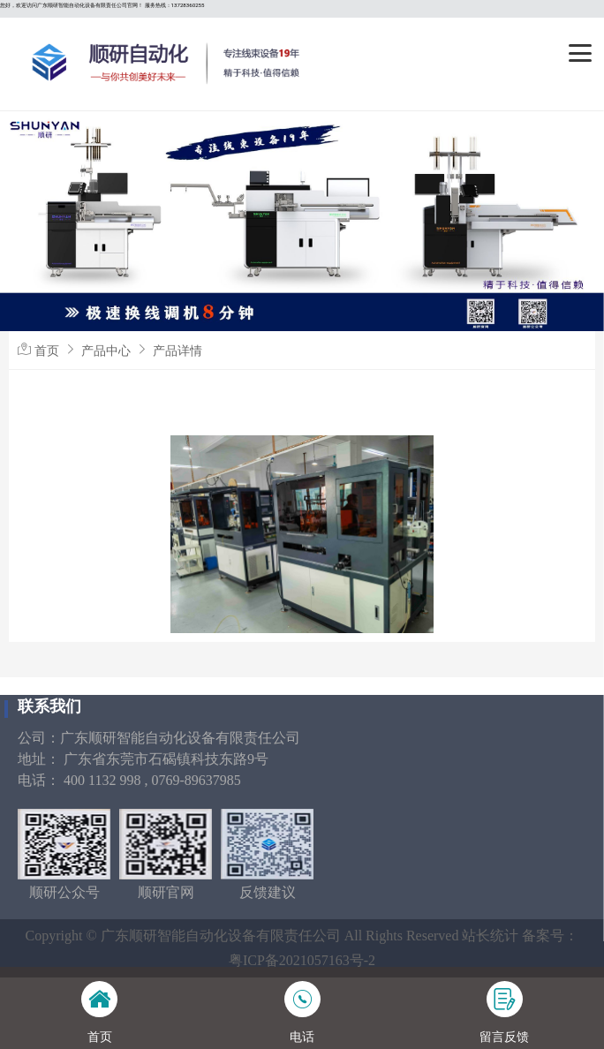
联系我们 (49, 706)
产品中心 (106, 350)
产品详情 (177, 350)
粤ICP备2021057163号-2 (302, 960)
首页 (46, 350)
